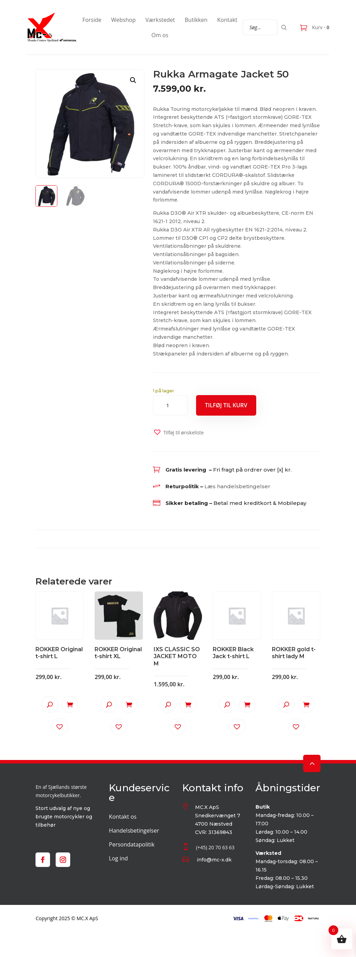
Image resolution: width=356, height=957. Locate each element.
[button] (133, 80)
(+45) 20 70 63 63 (215, 847)
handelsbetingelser (243, 486)
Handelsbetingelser (134, 830)
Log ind (118, 858)
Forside (92, 20)
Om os (159, 35)
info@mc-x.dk (214, 860)
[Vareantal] (170, 405)
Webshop (123, 20)
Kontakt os (122, 816)
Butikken (196, 20)
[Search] (284, 27)
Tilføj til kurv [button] (70, 704)
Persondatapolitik (131, 844)
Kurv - (320, 27)
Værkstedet (160, 20)
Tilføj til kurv (226, 405)
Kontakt (227, 20)
